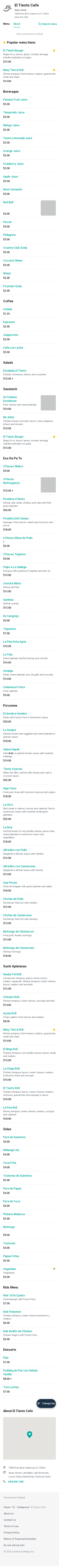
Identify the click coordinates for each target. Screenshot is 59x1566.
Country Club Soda (15, 247)
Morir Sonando (12, 189)
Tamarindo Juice (14, 112)
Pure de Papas (12, 1188)
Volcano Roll (11, 997)
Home (7, 1507)
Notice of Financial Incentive (20, 1538)
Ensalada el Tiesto (14, 370)
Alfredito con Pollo (15, 850)
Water (7, 273)
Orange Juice (11, 151)
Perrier (7, 222)
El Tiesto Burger (13, 50)
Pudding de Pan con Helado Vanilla (20, 1372)
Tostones (9, 1243)
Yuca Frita (9, 1162)
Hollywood (23, 1507)
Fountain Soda (12, 286)
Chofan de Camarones (17, 915)
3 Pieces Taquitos (14, 554)
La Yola (7, 654)
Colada (7, 309)
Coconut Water (13, 260)
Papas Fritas (11, 1256)
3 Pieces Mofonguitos (11, 481)
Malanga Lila (11, 1150)
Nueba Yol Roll (12, 974)
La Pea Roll (10, 1107)
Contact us (10, 1519)
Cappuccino (10, 334)
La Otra (8, 804)
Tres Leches (11, 1387)
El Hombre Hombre (15, 713)
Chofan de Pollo (13, 899)
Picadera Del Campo (16, 518)
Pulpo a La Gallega (14, 567)
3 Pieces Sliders (13, 466)
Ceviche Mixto (12, 583)
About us (9, 1513)
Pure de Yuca (11, 1201)
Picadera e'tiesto (14, 499)
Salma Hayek (11, 749)
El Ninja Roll (10, 1049)
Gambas (8, 599)
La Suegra (9, 730)
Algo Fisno (10, 788)
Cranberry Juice (13, 163)
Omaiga (8, 670)
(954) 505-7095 (21, 17)
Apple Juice (10, 176)
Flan (5, 1357)
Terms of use (11, 1526)
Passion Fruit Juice (15, 99)
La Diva (7, 827)
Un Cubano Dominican (10, 399)
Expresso (9, 322)
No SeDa (8, 417)
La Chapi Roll (11, 1068)
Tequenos (9, 628)
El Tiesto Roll (11, 1088)
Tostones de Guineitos (17, 1175)
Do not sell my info (14, 1545)
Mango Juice (11, 125)
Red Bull (8, 202)
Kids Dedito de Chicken (17, 1331)
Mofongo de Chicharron (18, 931)
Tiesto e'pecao (12, 768)
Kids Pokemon (12, 1311)
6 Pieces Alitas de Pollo (18, 538)
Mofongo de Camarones (18, 947)
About (16, 23)
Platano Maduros (14, 1214)
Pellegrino (9, 234)
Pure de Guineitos (14, 1137)
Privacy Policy (11, 1532)
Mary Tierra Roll (13, 70)
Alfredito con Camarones (19, 866)
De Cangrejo (11, 616)
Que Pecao (10, 882)
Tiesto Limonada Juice (17, 138)
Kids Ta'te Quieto (14, 1295)
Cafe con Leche (13, 347)
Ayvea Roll (9, 1013)
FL (14, 1507)
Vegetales (9, 1269)
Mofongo (9, 1227)
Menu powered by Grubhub (29, 34)
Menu (6, 23)
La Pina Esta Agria (14, 641)
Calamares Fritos (14, 687)
